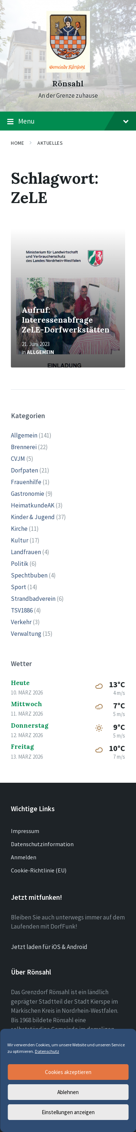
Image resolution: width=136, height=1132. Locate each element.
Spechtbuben (29, 575)
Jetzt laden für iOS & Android (49, 947)
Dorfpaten (24, 470)
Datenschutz (47, 1051)
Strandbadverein (33, 599)
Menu (68, 121)
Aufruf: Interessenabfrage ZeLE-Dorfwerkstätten (66, 319)
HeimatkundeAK (32, 505)
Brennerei (24, 447)
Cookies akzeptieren (68, 1072)
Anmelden (23, 857)
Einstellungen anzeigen (68, 1112)
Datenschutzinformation (42, 844)
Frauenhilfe (26, 482)
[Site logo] (68, 70)
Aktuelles (50, 143)
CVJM (18, 459)
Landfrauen (26, 552)
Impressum (25, 831)
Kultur (19, 540)
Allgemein (40, 352)
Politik (19, 564)
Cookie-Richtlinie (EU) (38, 870)
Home (17, 143)
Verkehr (21, 622)
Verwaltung (26, 634)
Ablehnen (68, 1092)
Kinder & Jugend (33, 517)
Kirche (19, 529)
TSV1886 (22, 610)
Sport (18, 587)
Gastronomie (27, 494)
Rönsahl (68, 84)
